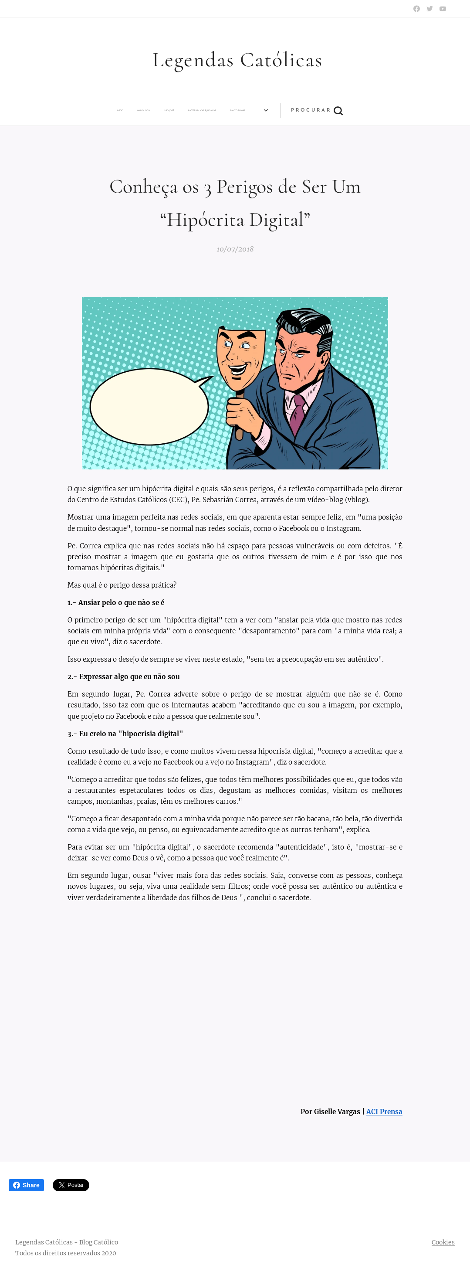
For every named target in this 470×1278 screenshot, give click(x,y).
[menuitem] (65, 111)
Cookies (443, 1242)
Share (26, 1185)
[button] (372, 111)
